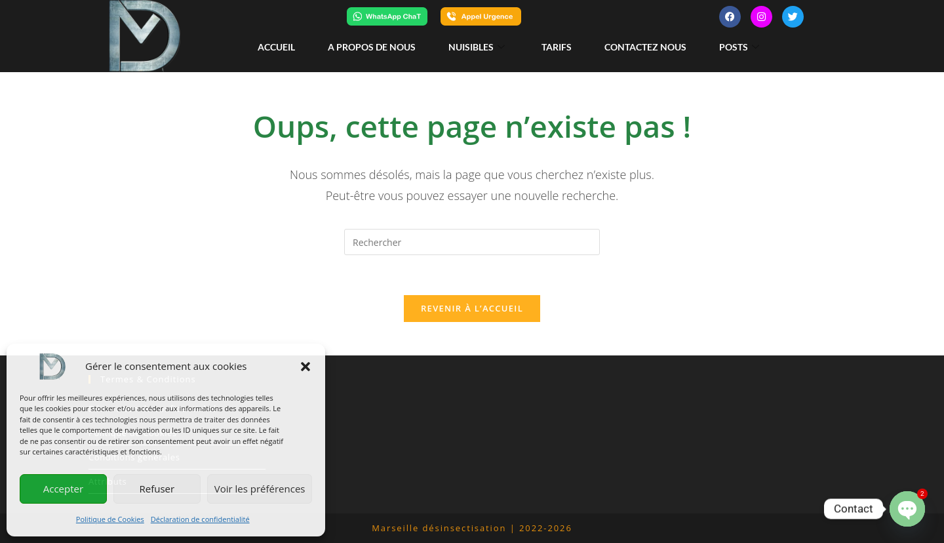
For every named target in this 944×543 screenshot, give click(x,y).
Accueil (276, 46)
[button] (305, 366)
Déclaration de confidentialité (200, 519)
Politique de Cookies (110, 519)
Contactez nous (645, 46)
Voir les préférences (259, 488)
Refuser (156, 488)
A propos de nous (372, 46)
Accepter (63, 488)
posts (739, 47)
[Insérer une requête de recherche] (472, 242)
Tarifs (556, 46)
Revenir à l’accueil (472, 308)
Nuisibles (476, 47)
